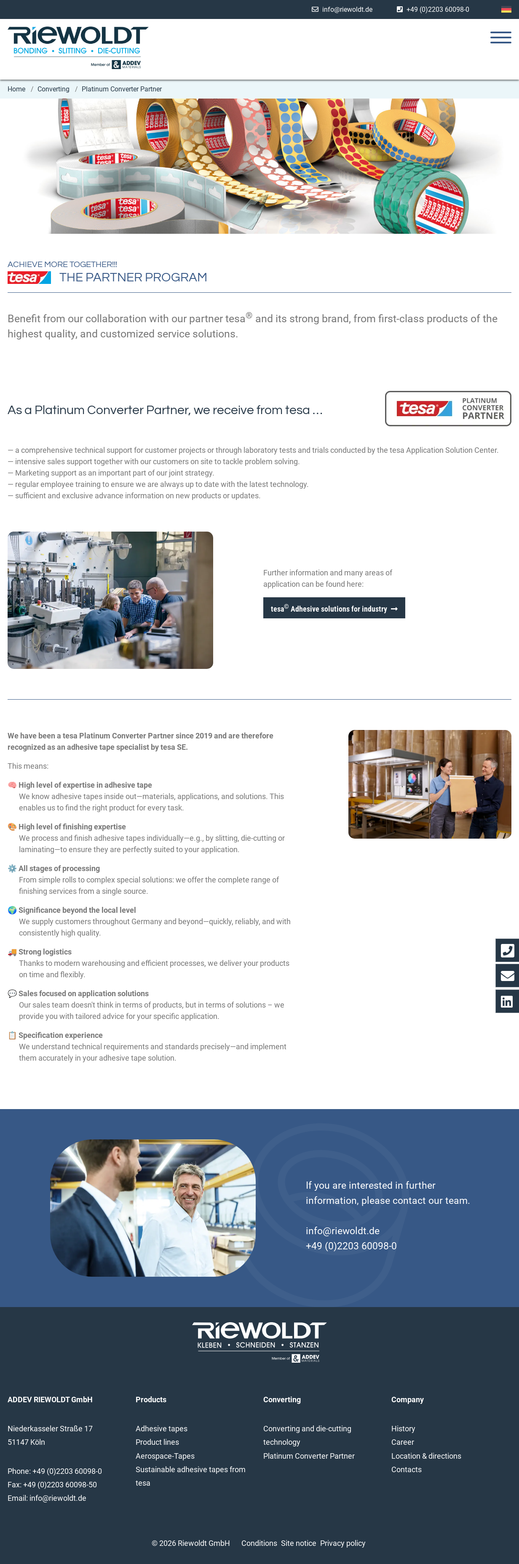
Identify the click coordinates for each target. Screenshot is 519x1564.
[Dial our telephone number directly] (507, 950)
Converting (54, 89)
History (403, 1428)
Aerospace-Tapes (165, 1456)
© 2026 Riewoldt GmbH (191, 1543)
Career (402, 1442)
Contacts (406, 1469)
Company (407, 1399)
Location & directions (426, 1456)
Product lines (157, 1442)
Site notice (298, 1543)
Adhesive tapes (161, 1428)
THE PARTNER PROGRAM (133, 277)
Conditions (259, 1543)
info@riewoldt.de (347, 9)
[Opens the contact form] (507, 975)
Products (151, 1399)
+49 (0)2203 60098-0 (438, 9)
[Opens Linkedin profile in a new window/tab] (507, 1001)
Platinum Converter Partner (122, 89)
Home (17, 89)
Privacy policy (343, 1543)
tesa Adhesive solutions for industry (329, 608)
